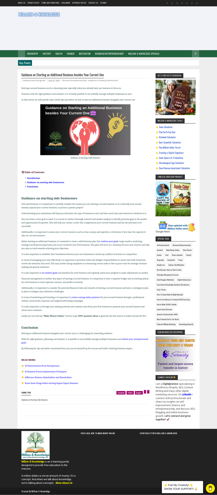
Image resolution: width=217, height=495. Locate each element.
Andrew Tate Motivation (176, 265)
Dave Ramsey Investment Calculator (174, 168)
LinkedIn (186, 394)
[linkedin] (148, 392)
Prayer (180, 260)
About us (22, 3)
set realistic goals (49, 273)
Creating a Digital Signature (171, 152)
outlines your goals (109, 241)
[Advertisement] (148, 28)
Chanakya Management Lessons (168, 275)
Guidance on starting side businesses (45, 182)
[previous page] (52, 406)
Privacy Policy (33, 3)
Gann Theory (161, 289)
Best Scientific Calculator (170, 142)
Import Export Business (164, 309)
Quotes (159, 255)
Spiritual (160, 250)
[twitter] (130, 393)
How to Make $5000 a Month (166, 304)
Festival (188, 255)
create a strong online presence (85, 297)
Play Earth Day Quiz (167, 132)
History (47, 53)
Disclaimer (65, 3)
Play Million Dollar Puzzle (170, 147)
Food (166, 255)
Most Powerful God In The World (168, 319)
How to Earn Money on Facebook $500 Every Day (173, 299)
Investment (171, 260)
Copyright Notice (79, 3)
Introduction (33, 178)
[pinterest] (145, 392)
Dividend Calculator (167, 137)
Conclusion (32, 186)
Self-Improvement (163, 245)
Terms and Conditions (50, 3)
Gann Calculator (166, 127)
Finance (71, 53)
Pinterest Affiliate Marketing (166, 324)
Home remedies (177, 255)
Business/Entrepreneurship (109, 53)
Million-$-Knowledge (40, 491)
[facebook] (121, 393)
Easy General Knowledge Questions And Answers (173, 284)
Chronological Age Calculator (171, 163)
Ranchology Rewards (186, 324)
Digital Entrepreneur (184, 280)
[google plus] (139, 393)
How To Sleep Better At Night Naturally (170, 294)
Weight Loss (161, 265)
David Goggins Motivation (165, 280)
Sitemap (103, 3)
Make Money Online (172, 250)
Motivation (85, 53)
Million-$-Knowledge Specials (143, 53)
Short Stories (187, 250)
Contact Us (93, 3)
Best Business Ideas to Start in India (169, 270)
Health (59, 53)
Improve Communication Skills (167, 314)
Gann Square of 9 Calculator (171, 158)
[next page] (118, 406)
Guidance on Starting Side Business (103, 80)
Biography (32, 53)
